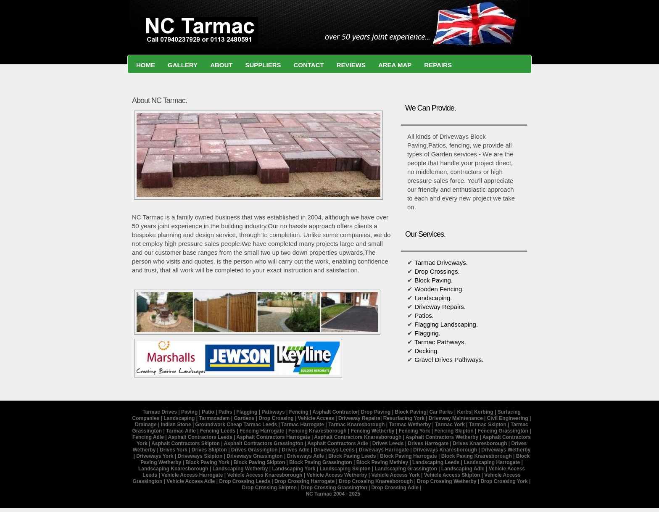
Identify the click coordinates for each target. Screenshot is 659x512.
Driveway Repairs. (440, 306)
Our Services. (425, 234)
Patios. (424, 315)
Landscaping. (433, 297)
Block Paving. (433, 280)
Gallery (183, 65)
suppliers (263, 65)
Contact (308, 65)
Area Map (394, 65)
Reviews (351, 65)
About (221, 65)
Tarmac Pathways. (440, 342)
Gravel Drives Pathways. (448, 359)
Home (145, 65)
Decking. (426, 350)
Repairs (438, 65)
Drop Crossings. (437, 271)
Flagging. (427, 333)
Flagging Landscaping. (445, 324)
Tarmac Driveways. (441, 262)
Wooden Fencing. (438, 289)
